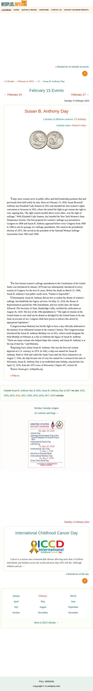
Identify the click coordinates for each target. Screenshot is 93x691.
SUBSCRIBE (43, 10)
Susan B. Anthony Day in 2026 (26, 390)
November (43, 612)
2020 (29, 395)
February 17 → (80, 94)
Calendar (10, 81)
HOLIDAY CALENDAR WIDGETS (76, 10)
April (16, 601)
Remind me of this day (77, 574)
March (73, 596)
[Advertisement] (46, 36)
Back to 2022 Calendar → (46, 622)
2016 (53, 395)
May (43, 601)
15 (38, 81)
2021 (23, 395)
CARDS (16, 10)
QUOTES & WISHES (29, 10)
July (16, 607)
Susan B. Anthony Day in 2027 (56, 390)
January (16, 596)
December (73, 612)
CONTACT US (56, 10)
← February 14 (13, 94)
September (73, 607)
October (16, 612)
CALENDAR (6, 10)
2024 (6, 395)
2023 (12, 395)
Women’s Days (79, 125)
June (73, 601)
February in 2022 (26, 81)
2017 (47, 395)
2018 (41, 395)
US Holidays (80, 119)
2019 (35, 395)
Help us (15, 375)
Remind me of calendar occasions (72, 66)
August (43, 607)
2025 (82, 390)
